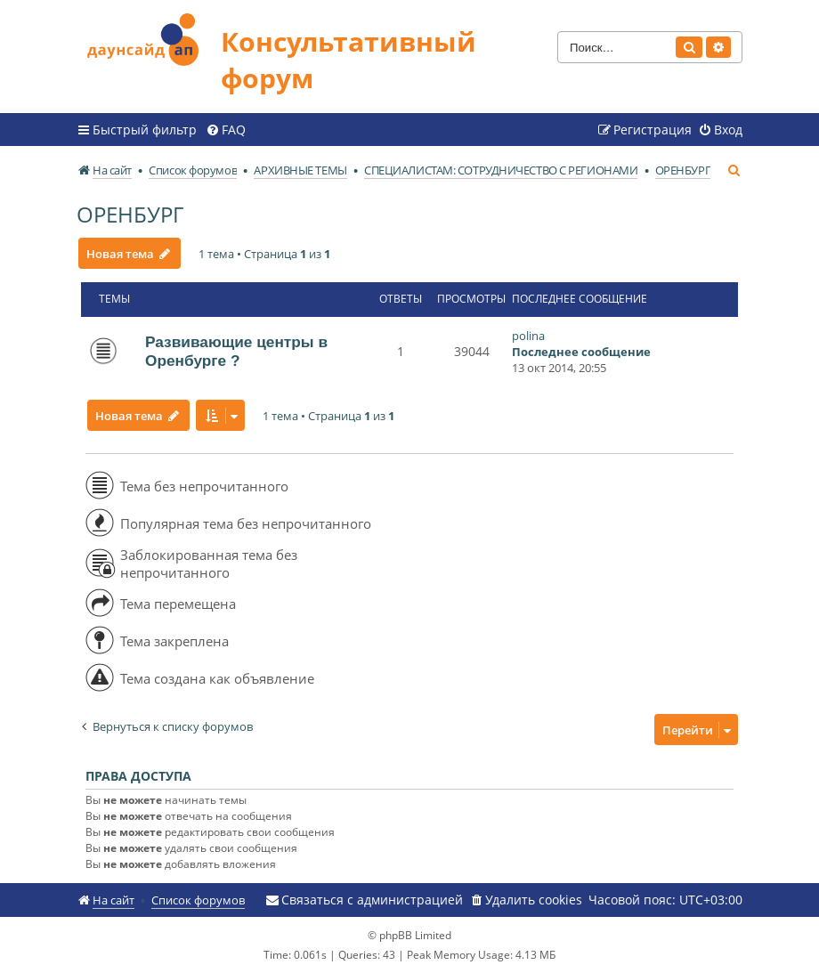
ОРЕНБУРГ (130, 214)
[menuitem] (226, 130)
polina (528, 336)
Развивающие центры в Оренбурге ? (236, 351)
